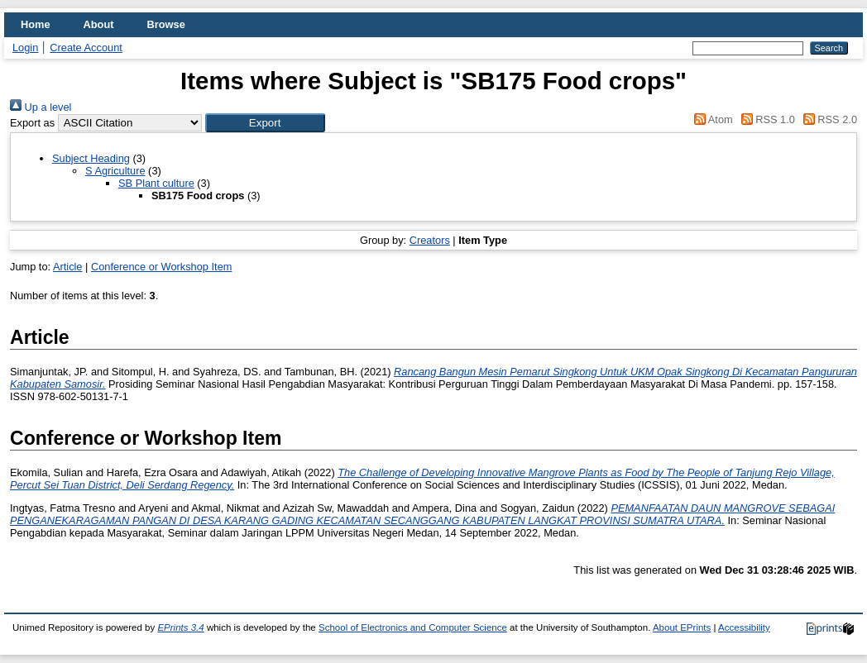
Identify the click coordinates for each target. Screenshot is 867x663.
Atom (711, 119)
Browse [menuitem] (166, 24)
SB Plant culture (156, 183)
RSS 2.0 (827, 119)
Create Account (86, 47)
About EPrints (682, 627)
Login (25, 47)
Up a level (40, 107)
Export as (32, 123)
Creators (430, 240)
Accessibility (744, 627)
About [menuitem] (99, 24)
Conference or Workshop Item (161, 266)
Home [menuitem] (35, 24)
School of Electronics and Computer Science (413, 627)
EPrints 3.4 (180, 627)
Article (68, 266)
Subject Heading (91, 158)
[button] (265, 122)
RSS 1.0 (765, 119)
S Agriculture (115, 171)
